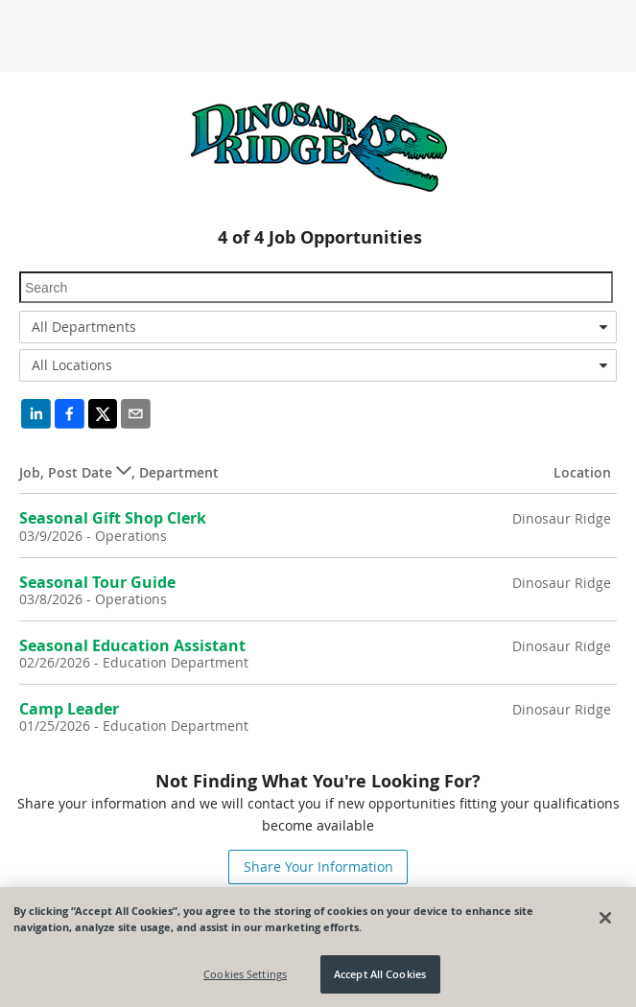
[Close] (605, 918)
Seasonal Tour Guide (97, 582)
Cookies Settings (245, 974)
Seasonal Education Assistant (132, 645)
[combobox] (318, 327)
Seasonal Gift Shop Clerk (112, 517)
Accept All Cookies (380, 974)
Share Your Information (318, 866)
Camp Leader (69, 708)
